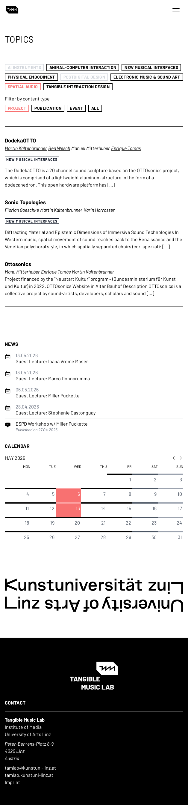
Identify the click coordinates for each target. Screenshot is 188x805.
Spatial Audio (23, 86)
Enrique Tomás (126, 148)
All (95, 108)
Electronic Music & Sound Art (146, 76)
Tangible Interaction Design (78, 86)
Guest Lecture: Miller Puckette (48, 392)
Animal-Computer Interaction (82, 67)
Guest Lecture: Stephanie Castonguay (55, 409)
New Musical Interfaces (151, 67)
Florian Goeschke (22, 210)
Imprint (12, 782)
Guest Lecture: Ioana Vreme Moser (52, 358)
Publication (47, 108)
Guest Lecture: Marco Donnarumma (53, 375)
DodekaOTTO (20, 140)
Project (17, 108)
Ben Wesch (59, 148)
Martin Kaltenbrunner (26, 148)
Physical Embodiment (31, 76)
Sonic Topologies (25, 202)
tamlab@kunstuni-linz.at (30, 768)
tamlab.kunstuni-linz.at (29, 775)
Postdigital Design (84, 76)
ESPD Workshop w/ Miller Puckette (52, 423)
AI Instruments (24, 67)
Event (76, 108)
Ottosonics (18, 264)
